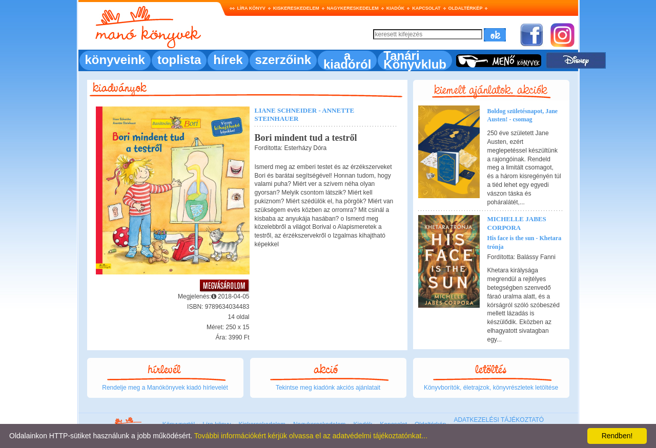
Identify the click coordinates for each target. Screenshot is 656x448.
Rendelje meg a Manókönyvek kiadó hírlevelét (165, 387)
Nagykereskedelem (353, 8)
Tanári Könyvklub (414, 60)
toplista (179, 60)
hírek (227, 60)
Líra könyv (251, 8)
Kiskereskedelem (296, 8)
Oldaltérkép (465, 8)
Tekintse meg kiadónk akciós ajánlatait (328, 387)
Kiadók (395, 8)
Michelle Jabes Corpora (516, 223)
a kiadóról (347, 60)
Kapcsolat (426, 8)
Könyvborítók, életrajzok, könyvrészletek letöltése (491, 387)
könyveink (115, 60)
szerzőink (283, 60)
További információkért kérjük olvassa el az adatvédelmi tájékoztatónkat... (310, 436)
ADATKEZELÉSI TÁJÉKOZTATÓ (499, 419)
